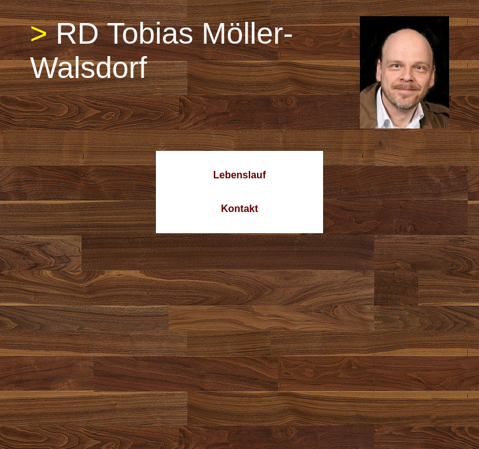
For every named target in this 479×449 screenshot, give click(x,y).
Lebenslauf (239, 175)
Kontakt (239, 208)
